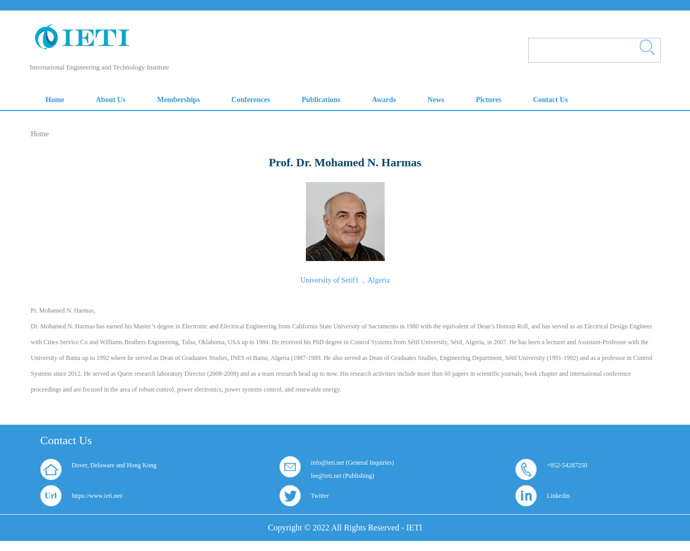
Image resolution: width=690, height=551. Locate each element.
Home (40, 134)
